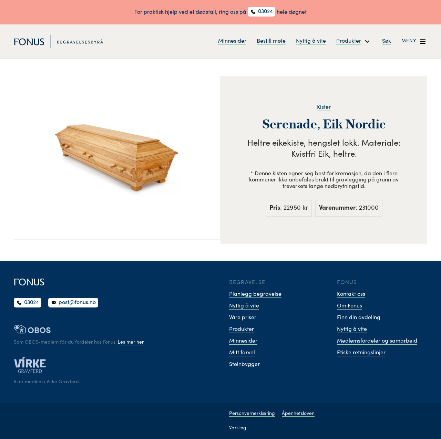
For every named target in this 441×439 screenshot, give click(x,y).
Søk (386, 41)
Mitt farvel (242, 353)
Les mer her (131, 342)
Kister (324, 107)
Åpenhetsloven (298, 413)
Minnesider (232, 41)
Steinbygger (244, 364)
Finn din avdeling (358, 318)
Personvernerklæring (252, 413)
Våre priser (242, 318)
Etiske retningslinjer (361, 353)
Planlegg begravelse (255, 294)
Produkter (241, 329)
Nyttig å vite (311, 41)
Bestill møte (271, 41)
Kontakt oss (351, 294)
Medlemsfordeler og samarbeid (377, 341)
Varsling (237, 428)
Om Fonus (349, 306)
